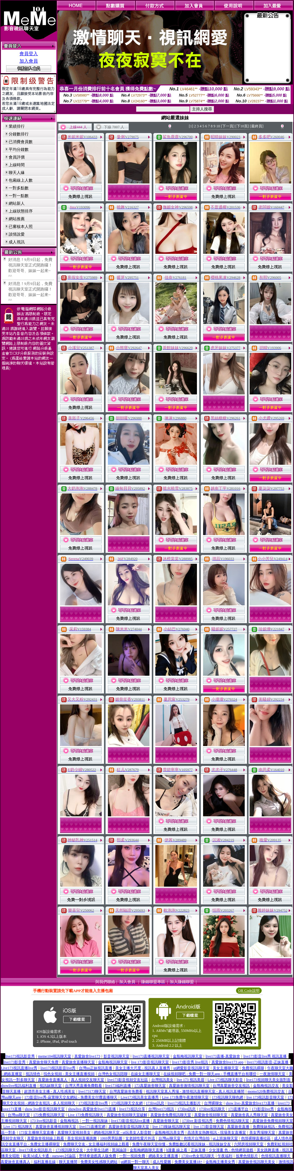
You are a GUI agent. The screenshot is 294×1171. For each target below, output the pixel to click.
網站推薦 (17, 218)
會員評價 (17, 157)
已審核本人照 (21, 226)
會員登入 (28, 53)
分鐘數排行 (19, 134)
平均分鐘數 (19, 149)
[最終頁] (256, 126)
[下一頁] (228, 126)
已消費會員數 (21, 141)
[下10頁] (242, 126)
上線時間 (17, 165)
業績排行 (17, 126)
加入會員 (28, 61)
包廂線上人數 (21, 180)
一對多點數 (19, 188)
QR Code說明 (248, 990)
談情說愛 (17, 234)
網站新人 (17, 203)
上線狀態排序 (21, 211)
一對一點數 (19, 195)
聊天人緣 (17, 172)
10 (218, 126)
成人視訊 (17, 242)
